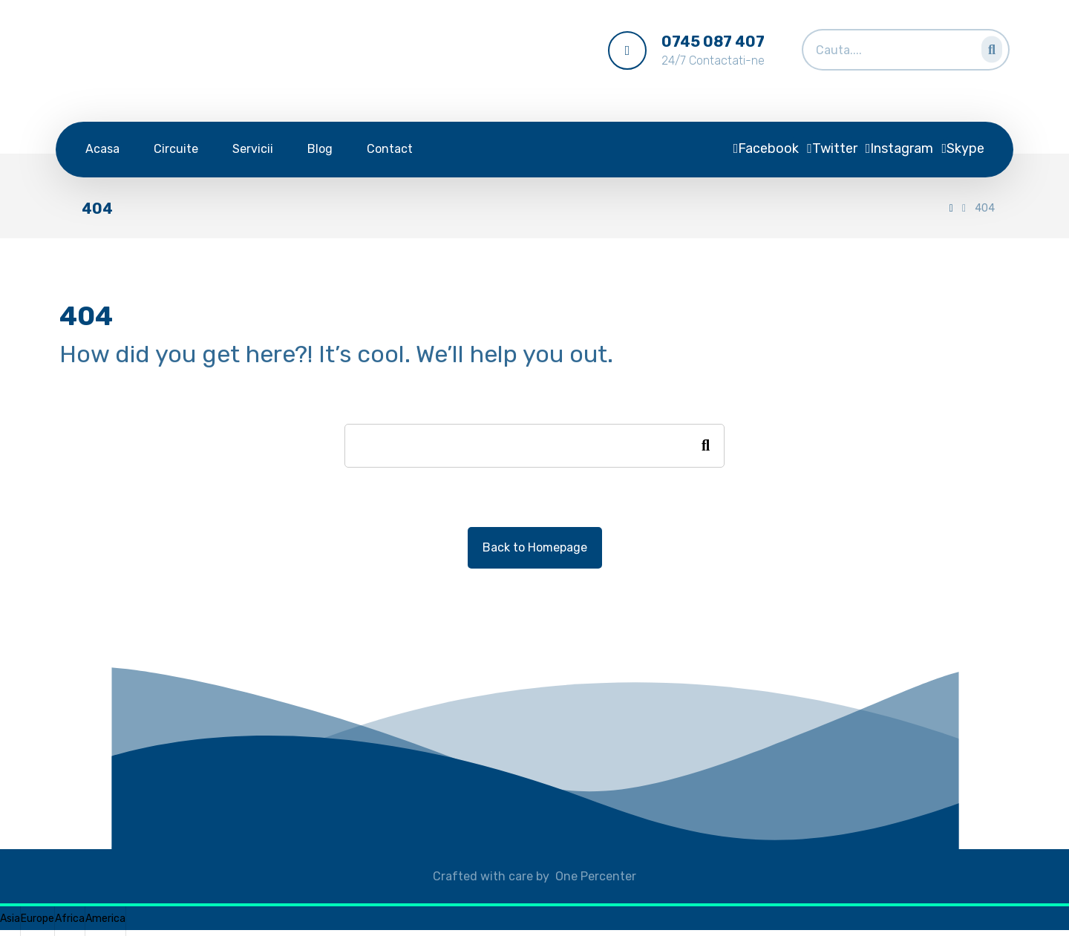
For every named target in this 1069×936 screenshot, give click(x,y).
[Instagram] (900, 148)
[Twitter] (832, 148)
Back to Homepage (535, 547)
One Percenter (595, 876)
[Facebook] (766, 148)
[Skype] (962, 148)
